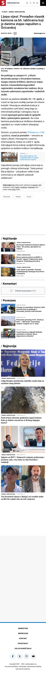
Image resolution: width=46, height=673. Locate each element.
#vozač (28, 197)
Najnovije (9, 346)
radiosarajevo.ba (30, 664)
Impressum (23, 633)
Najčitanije (10, 238)
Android (35, 185)
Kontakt (23, 638)
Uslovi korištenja (23, 648)
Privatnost (23, 643)
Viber (13, 189)
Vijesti (4, 12)
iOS (40, 185)
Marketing (23, 628)
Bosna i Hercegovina (17, 12)
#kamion (18, 197)
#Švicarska (6, 197)
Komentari (10, 284)
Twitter (17, 187)
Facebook (23, 187)
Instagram (31, 187)
